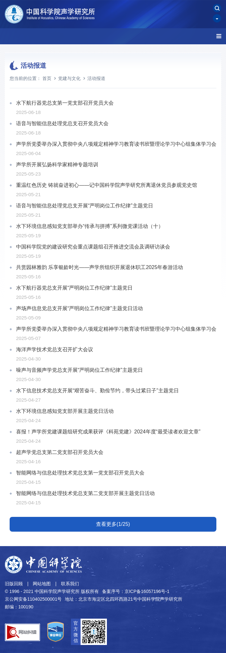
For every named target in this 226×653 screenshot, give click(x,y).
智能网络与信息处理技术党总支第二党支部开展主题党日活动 (85, 493)
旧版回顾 (14, 583)
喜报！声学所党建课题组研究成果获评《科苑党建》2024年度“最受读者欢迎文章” (108, 431)
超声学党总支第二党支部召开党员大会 (59, 452)
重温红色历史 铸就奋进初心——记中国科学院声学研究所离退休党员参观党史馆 (106, 185)
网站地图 (42, 583)
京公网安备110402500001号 (33, 599)
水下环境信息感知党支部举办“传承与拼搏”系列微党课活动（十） (89, 226)
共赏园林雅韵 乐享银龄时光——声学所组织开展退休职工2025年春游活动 (99, 267)
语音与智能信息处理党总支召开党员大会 (62, 123)
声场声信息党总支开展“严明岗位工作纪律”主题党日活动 (79, 308)
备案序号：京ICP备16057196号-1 (136, 591)
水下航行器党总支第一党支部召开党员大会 (65, 103)
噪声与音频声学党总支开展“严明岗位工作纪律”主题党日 (79, 370)
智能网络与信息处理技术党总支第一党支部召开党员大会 (80, 472)
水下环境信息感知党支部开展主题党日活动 (65, 411)
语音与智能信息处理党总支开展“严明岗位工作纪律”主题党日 (84, 205)
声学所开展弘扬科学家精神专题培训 (57, 164)
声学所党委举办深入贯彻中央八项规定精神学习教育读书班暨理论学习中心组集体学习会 (116, 144)
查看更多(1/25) (113, 524)
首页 (46, 78)
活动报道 (96, 78)
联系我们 (70, 583)
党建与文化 (69, 78)
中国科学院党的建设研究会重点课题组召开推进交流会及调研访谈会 (93, 246)
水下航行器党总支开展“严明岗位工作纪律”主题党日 (74, 288)
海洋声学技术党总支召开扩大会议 (54, 349)
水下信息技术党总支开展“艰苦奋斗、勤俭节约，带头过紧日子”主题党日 (97, 390)
